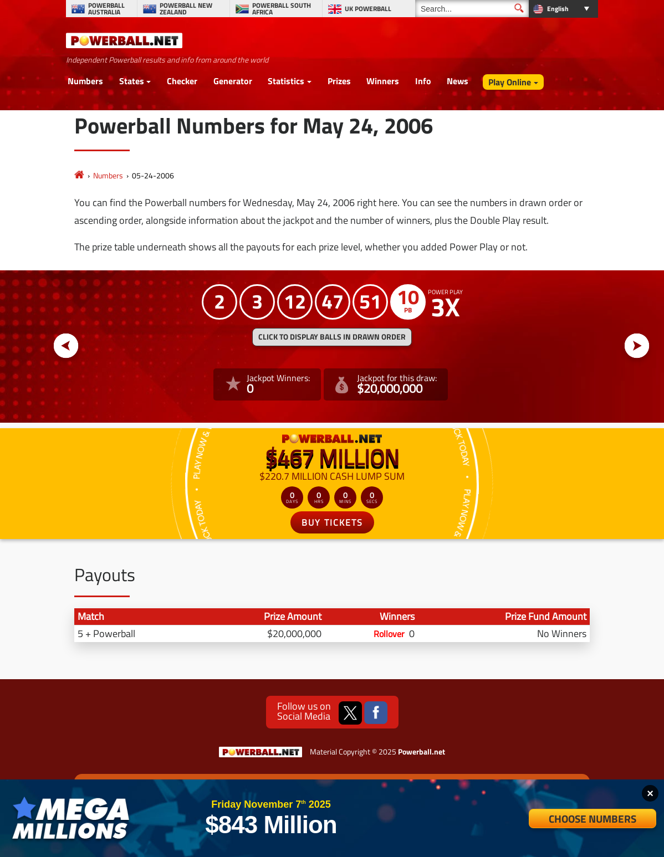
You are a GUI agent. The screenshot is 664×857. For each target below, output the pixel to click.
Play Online (509, 82)
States (131, 81)
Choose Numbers (592, 818)
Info (423, 81)
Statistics (286, 81)
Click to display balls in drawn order (332, 336)
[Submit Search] (519, 8)
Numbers (85, 81)
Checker (182, 81)
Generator (232, 81)
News (457, 81)
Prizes (339, 81)
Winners (382, 81)
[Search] (472, 8)
